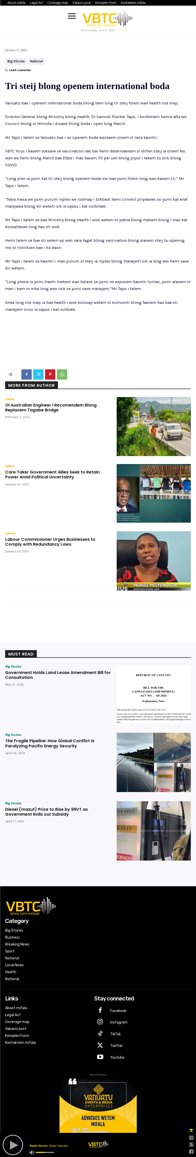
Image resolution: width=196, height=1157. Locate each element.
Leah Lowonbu (20, 70)
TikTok (115, 1034)
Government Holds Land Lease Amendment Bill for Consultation (58, 675)
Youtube (117, 1057)
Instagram (118, 1022)
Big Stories (16, 61)
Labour (10, 533)
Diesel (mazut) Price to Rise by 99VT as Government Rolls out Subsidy (46, 811)
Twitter (116, 1046)
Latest (9, 399)
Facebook (118, 1011)
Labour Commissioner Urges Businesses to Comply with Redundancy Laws (50, 541)
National (36, 61)
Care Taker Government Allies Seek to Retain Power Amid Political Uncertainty (52, 474)
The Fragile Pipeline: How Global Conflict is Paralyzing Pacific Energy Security (49, 743)
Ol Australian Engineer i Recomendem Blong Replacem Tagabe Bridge (51, 407)
